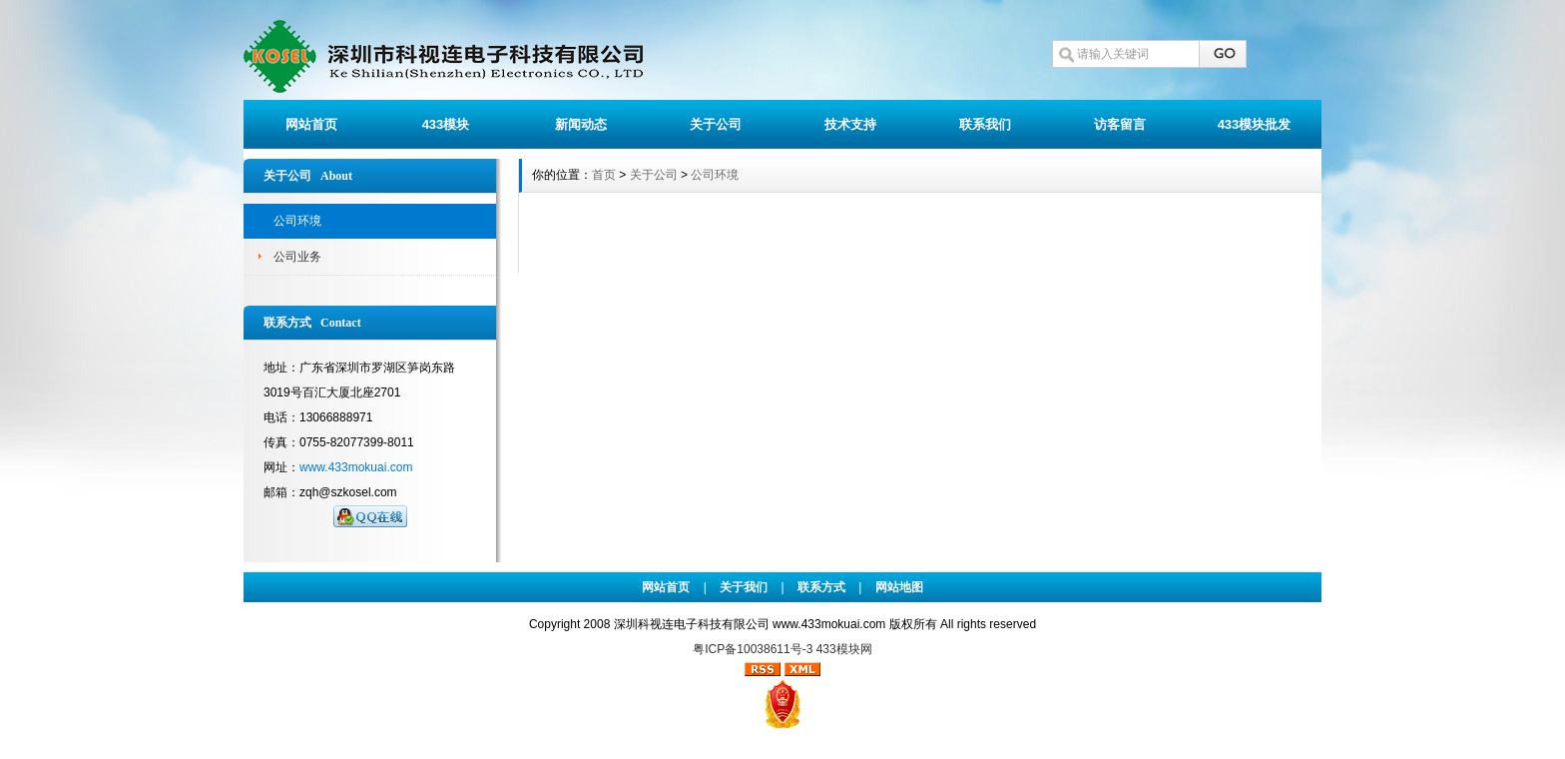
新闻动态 (581, 124)
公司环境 (297, 221)
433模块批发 (1255, 124)
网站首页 (311, 124)
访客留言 (1120, 124)
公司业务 (297, 257)
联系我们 (985, 124)
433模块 (446, 124)
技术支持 (850, 124)
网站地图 (899, 587)
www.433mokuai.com (355, 467)
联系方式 (821, 587)
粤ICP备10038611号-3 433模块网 (782, 649)
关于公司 (716, 124)
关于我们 (744, 587)
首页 (604, 175)
